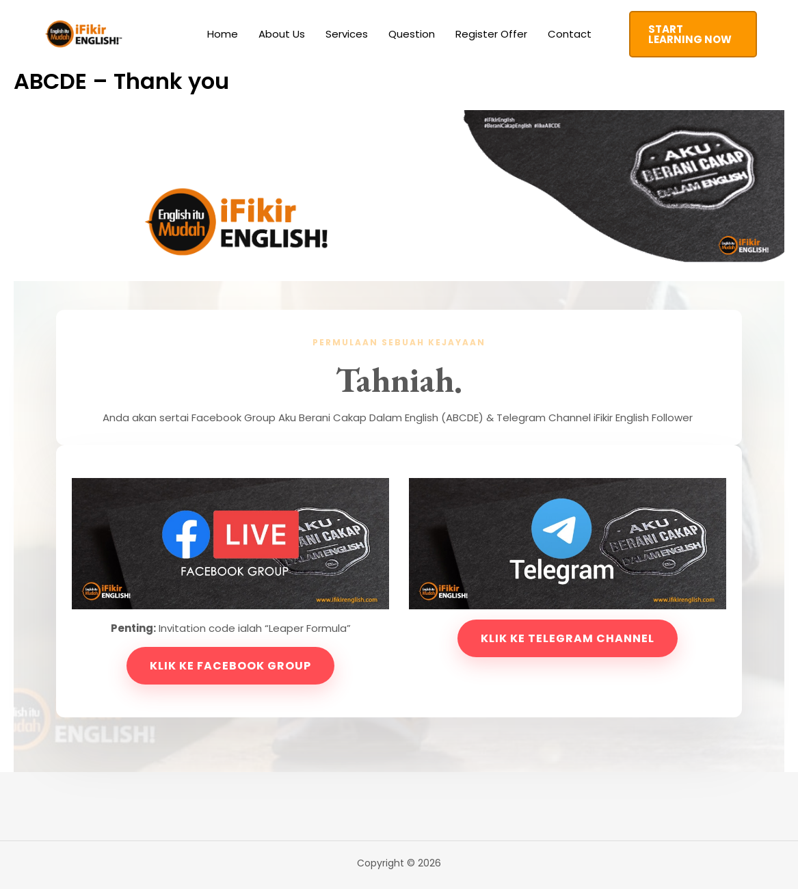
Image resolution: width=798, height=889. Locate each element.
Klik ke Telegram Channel (567, 638)
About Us (281, 34)
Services (346, 34)
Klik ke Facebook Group (230, 666)
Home (222, 34)
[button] (693, 34)
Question (411, 34)
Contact (569, 34)
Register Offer (491, 34)
